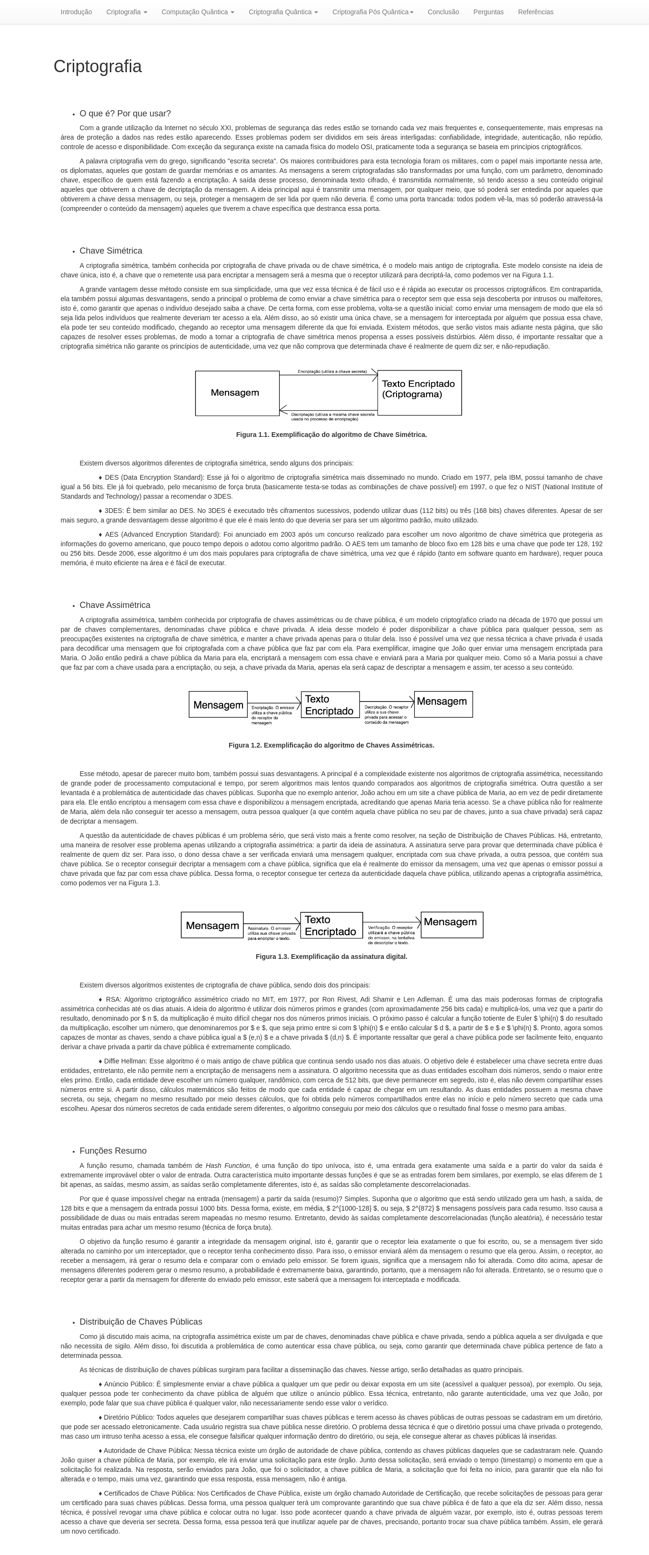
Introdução (76, 12)
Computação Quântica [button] (198, 12)
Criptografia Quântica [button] (283, 12)
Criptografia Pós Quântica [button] (372, 12)
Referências (536, 12)
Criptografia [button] (127, 12)
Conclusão (443, 12)
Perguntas (489, 12)
